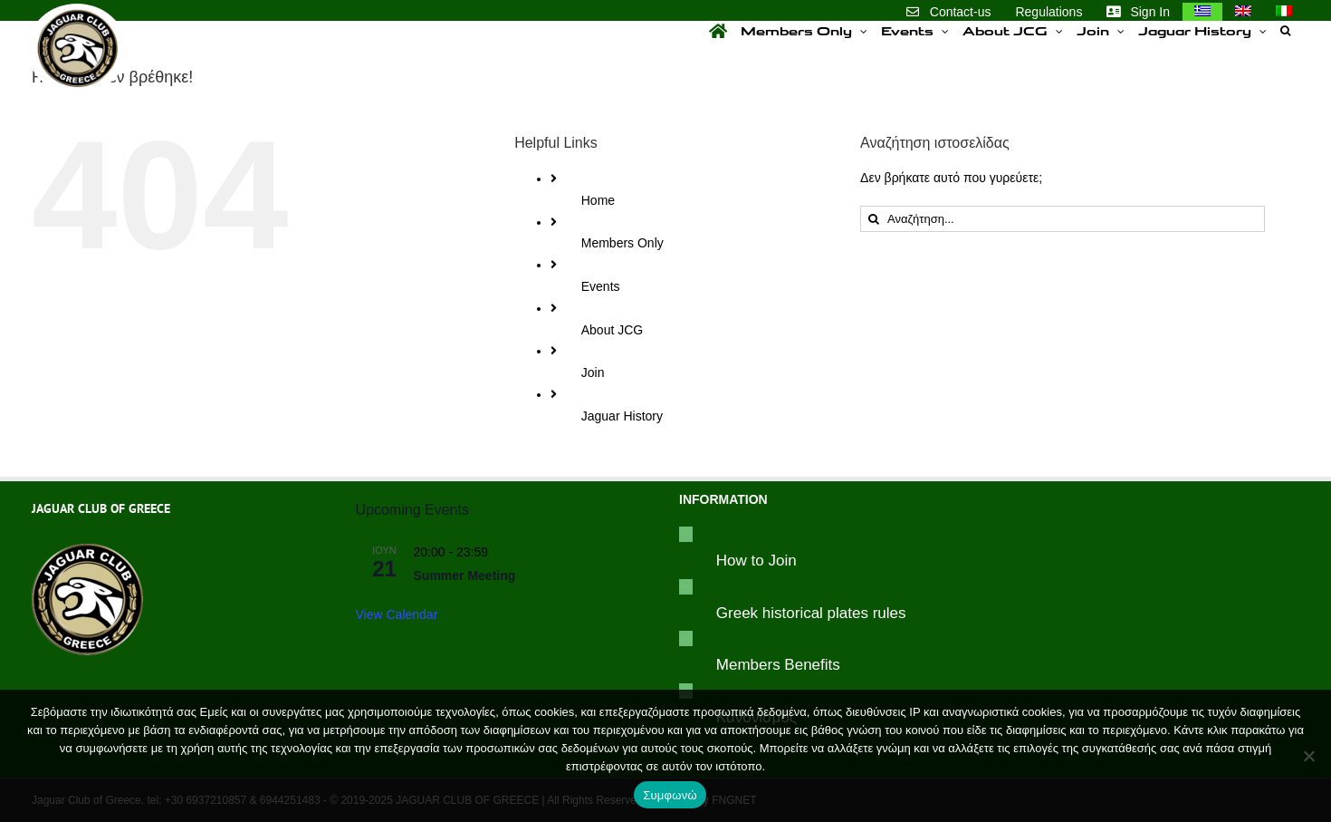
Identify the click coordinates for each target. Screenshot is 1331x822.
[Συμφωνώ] (1308, 756)
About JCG (612, 330)
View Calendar (397, 614)
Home (598, 200)
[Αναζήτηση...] (1062, 219)
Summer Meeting (465, 575)
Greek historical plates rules (811, 613)
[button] (1285, 31)
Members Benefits (778, 664)
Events (600, 286)
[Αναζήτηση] (873, 219)
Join (593, 372)
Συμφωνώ (670, 795)
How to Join (756, 560)
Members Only (622, 243)
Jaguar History (622, 416)
